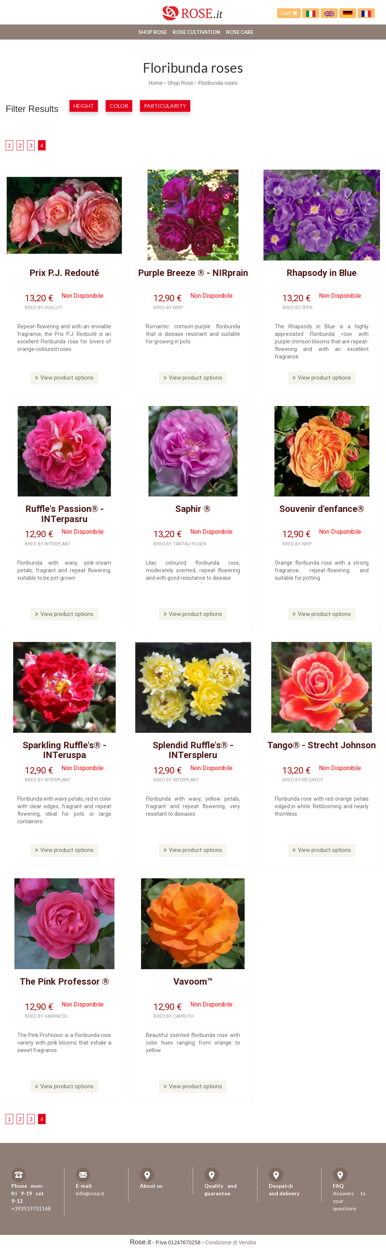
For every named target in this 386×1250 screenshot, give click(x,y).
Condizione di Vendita (230, 1242)
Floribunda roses (217, 83)
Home (155, 83)
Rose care (239, 32)
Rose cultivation (196, 32)
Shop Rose (152, 32)
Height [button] (84, 106)
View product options (64, 377)
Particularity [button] (165, 106)
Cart (289, 13)
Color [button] (119, 106)
